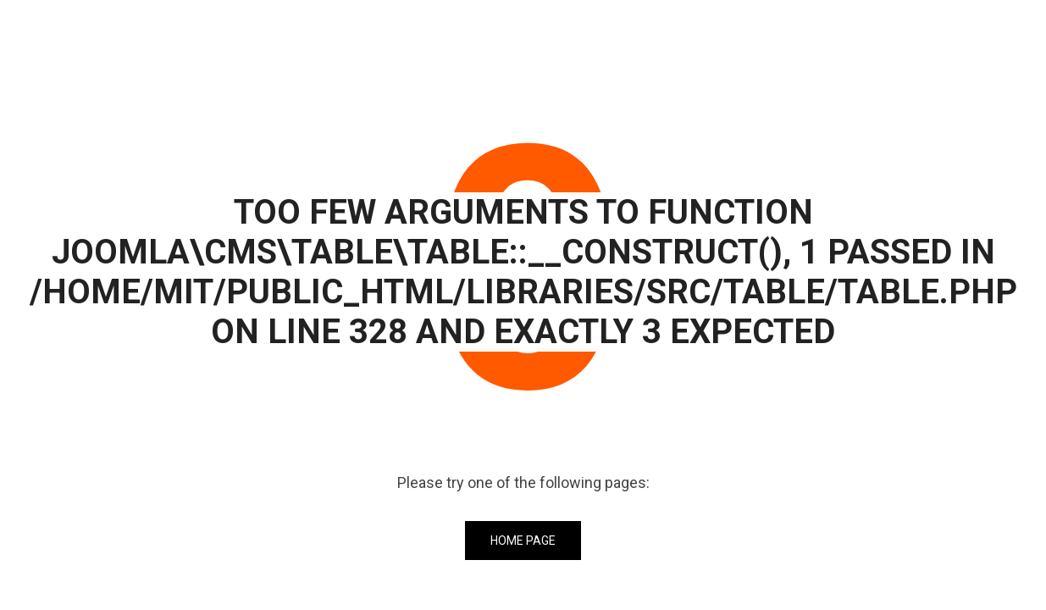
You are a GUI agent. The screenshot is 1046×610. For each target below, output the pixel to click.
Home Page (523, 540)
